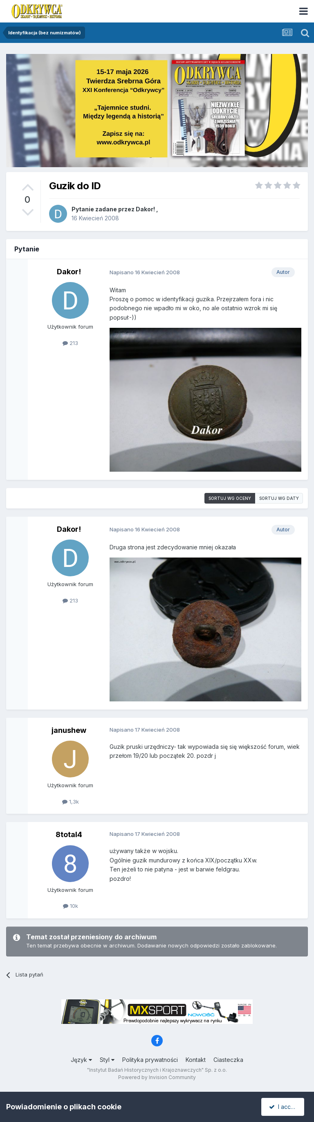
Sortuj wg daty (279, 498)
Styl (107, 1059)
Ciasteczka (228, 1059)
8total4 (69, 834)
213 (70, 343)
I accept (284, 1106)
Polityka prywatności (150, 1059)
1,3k (70, 801)
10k (70, 906)
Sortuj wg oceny (230, 498)
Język (81, 1059)
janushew (69, 730)
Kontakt (196, 1059)
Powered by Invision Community (157, 1077)
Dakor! (145, 209)
